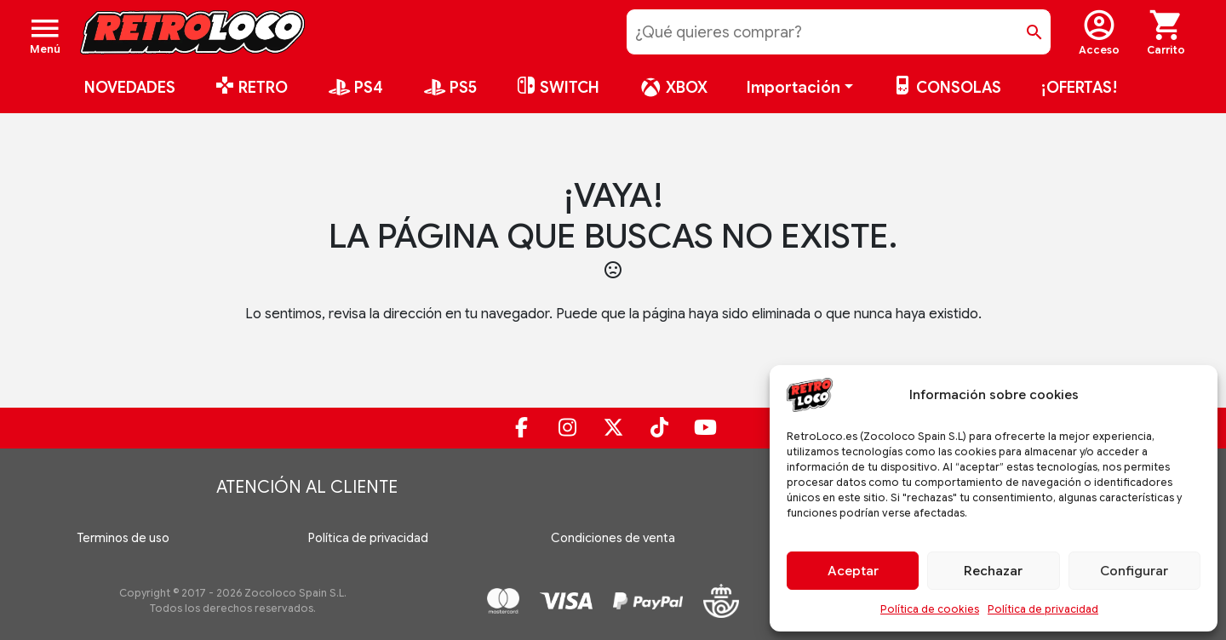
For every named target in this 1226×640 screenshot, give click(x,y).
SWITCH (557, 87)
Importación (793, 87)
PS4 (355, 87)
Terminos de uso (123, 538)
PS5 (449, 87)
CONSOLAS (946, 87)
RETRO (251, 87)
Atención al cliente (307, 487)
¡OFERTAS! (1079, 87)
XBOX (673, 87)
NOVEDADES (129, 87)
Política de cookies (929, 609)
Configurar (1134, 571)
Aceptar (853, 571)
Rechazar (993, 571)
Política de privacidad (1043, 609)
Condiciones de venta (613, 538)
